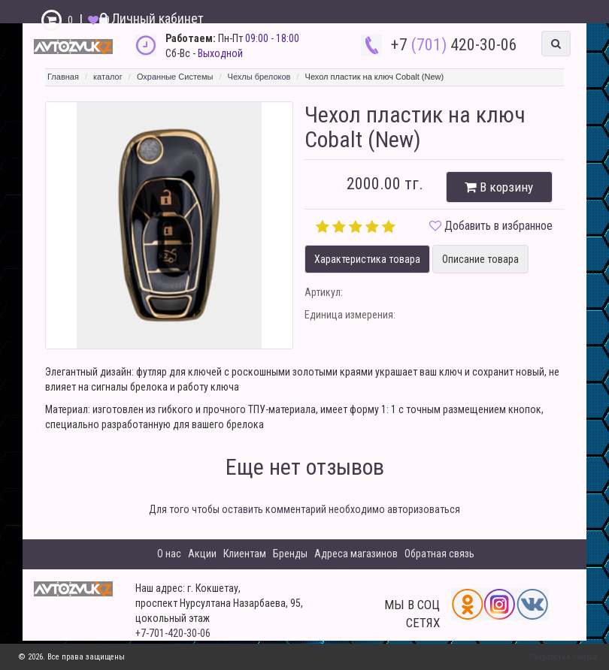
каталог (108, 76)
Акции (202, 554)
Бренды (290, 554)
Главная (63, 76)
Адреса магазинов (356, 554)
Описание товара (480, 259)
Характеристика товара (367, 259)
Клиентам (244, 554)
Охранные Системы (175, 76)
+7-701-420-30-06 (173, 633)
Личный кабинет (151, 18)
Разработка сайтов (563, 657)
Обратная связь (439, 554)
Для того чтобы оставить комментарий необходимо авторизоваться (304, 509)
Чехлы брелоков (259, 76)
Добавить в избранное (498, 226)
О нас (169, 554)
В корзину (499, 187)
